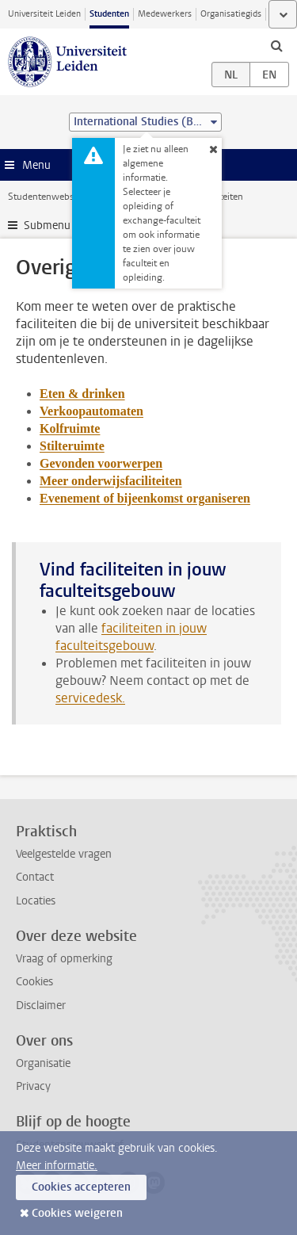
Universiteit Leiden (44, 14)
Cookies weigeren (77, 1213)
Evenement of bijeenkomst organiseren (145, 498)
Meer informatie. (56, 1165)
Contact (35, 877)
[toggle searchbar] (276, 45)
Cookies (34, 981)
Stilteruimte (72, 446)
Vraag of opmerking (64, 958)
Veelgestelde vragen (64, 854)
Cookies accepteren (81, 1187)
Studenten (109, 14)
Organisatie (43, 1063)
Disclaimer (41, 1005)
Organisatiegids (230, 14)
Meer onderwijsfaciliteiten (111, 481)
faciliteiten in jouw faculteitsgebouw (131, 637)
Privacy (33, 1086)
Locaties (35, 900)
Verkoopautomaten (91, 411)
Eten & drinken (82, 393)
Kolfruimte (70, 428)
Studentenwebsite (46, 196)
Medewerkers (165, 14)
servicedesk (88, 698)
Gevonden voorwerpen (101, 463)
